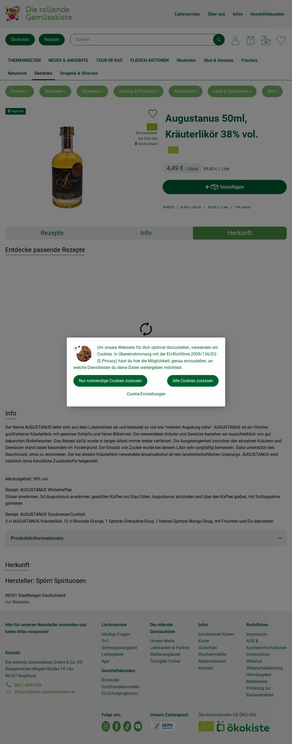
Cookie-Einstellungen (146, 393)
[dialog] (146, 372)
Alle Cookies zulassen (193, 380)
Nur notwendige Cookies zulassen (110, 380)
